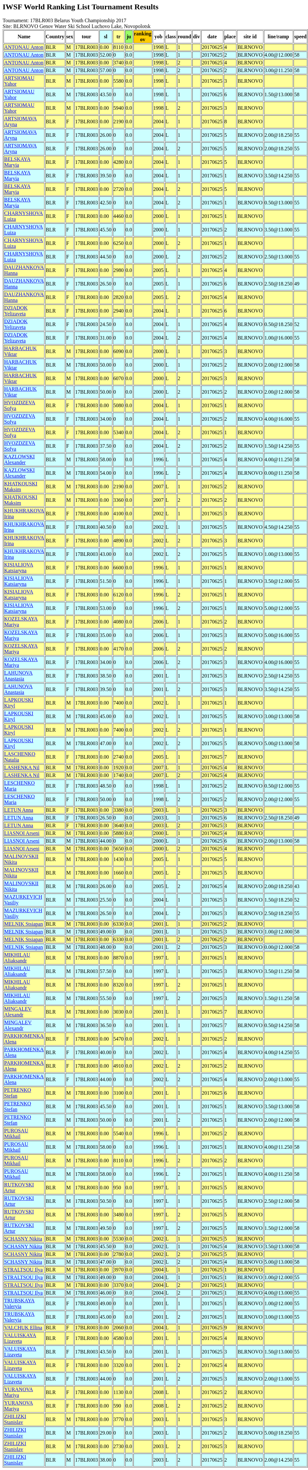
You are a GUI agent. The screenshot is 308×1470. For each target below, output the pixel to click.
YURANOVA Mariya (18, 1392)
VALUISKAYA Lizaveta (20, 1338)
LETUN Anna (18, 810)
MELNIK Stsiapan (23, 924)
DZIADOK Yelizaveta (16, 310)
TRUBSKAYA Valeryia (19, 1303)
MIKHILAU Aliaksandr (17, 957)
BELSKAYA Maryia (17, 162)
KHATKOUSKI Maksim (20, 486)
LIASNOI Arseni (22, 833)
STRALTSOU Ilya (23, 1269)
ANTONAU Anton (23, 47)
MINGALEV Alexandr (18, 1011)
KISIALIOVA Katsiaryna (18, 567)
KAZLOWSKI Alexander (19, 459)
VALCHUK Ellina (23, 1327)
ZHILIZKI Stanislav (15, 1419)
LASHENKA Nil (22, 767)
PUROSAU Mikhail (16, 1133)
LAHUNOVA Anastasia (18, 675)
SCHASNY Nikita (23, 1238)
